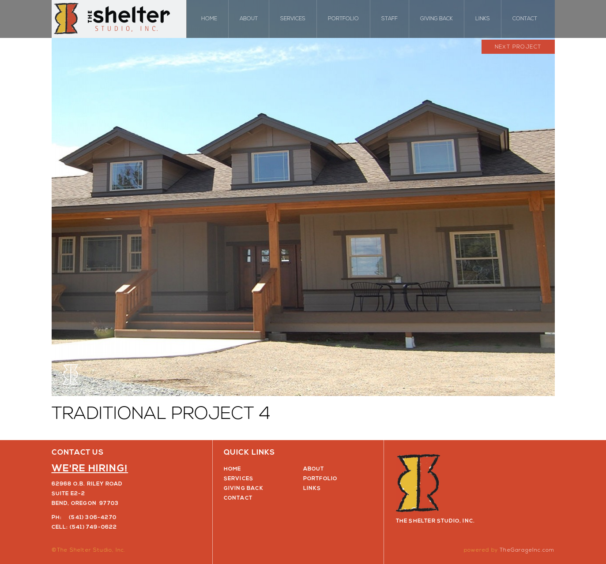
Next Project (518, 47)
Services (292, 19)
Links (482, 19)
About (249, 19)
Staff (389, 19)
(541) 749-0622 (93, 527)
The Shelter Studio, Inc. (119, 19)
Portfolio (343, 19)
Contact (524, 19)
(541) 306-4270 (93, 517)
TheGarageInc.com (527, 550)
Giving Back (436, 19)
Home (209, 19)
